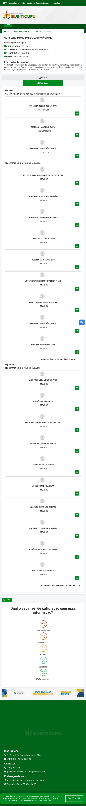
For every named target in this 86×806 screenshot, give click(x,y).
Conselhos (37, 31)
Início (6, 31)
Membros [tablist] (43, 83)
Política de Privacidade (47, 798)
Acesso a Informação (21, 31)
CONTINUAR (74, 798)
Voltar (7, 600)
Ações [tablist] (43, 77)
